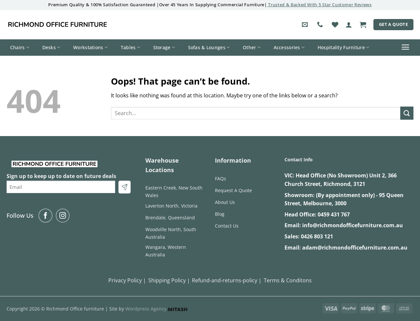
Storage (164, 47)
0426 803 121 (317, 236)
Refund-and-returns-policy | (227, 280)
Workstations (90, 47)
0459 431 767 (334, 214)
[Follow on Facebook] (45, 216)
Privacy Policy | (127, 280)
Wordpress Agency (156, 309)
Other (252, 47)
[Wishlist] (335, 24)
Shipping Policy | (169, 280)
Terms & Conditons (288, 280)
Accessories (289, 47)
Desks (51, 47)
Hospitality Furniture (343, 47)
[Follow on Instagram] (63, 216)
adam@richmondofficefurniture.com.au (355, 247)
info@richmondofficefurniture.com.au (352, 225)
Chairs (19, 47)
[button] (349, 24)
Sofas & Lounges (209, 47)
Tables (130, 47)
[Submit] (406, 113)
